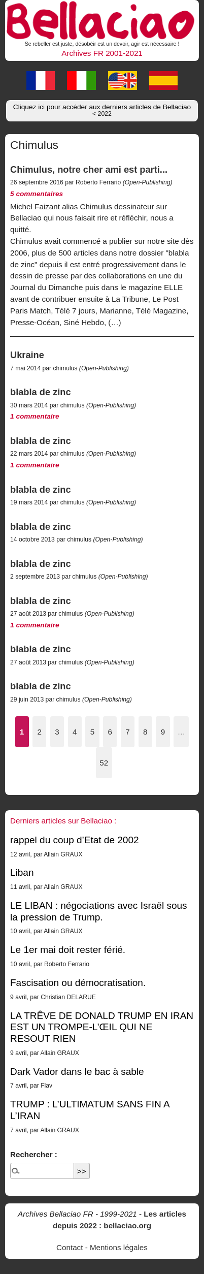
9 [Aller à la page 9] (163, 731)
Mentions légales (119, 1247)
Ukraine (27, 354)
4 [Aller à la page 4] (75, 731)
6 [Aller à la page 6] (110, 731)
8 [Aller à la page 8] (145, 731)
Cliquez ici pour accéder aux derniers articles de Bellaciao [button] (102, 110)
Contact (69, 1247)
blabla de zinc (40, 392)
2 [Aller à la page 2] (40, 731)
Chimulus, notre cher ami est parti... (88, 169)
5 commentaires (36, 194)
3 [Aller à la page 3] (57, 731)
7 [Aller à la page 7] (127, 731)
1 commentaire (34, 416)
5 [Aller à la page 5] (92, 731)
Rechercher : (33, 1154)
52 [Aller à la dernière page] (103, 762)
